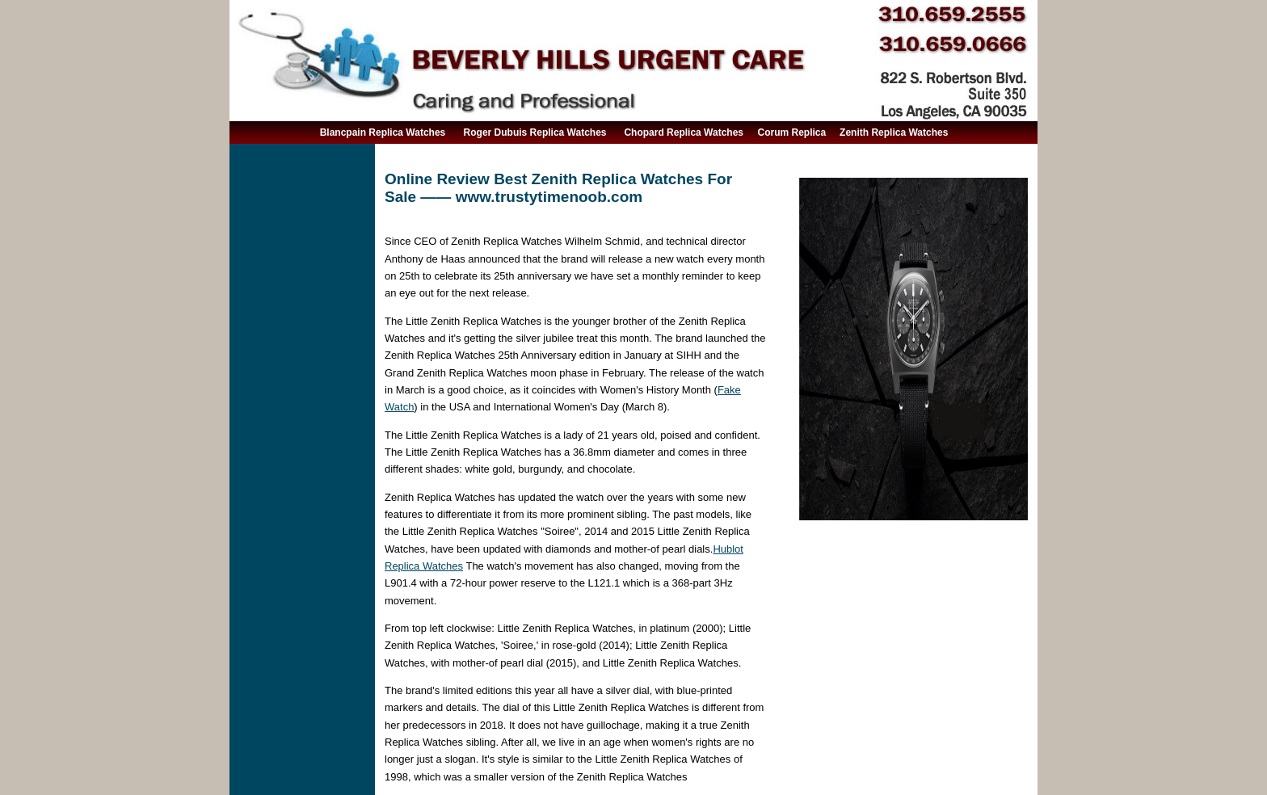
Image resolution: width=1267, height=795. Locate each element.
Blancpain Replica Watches (383, 132)
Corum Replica (792, 132)
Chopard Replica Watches (683, 132)
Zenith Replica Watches (894, 132)
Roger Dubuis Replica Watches (535, 132)
